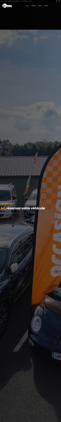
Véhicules (33, 5)
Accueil (27, 5)
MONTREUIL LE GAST (27, 1)
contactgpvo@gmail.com (15, 1)
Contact (46, 5)
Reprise (40, 5)
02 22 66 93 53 (4, 1)
